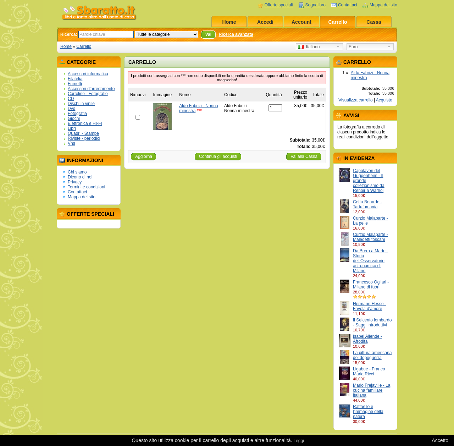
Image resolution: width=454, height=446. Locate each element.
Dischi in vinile (81, 103)
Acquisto (384, 100)
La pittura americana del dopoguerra (372, 355)
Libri (72, 128)
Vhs (71, 143)
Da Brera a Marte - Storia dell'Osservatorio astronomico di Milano (370, 260)
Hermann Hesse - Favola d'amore (369, 306)
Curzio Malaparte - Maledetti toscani (370, 237)
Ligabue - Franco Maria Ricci (369, 371)
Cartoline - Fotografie (88, 93)
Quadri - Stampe (83, 133)
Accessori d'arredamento (91, 88)
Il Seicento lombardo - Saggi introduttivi (372, 322)
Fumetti (75, 83)
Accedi (265, 22)
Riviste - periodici (84, 138)
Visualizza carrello (355, 100)
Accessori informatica (88, 73)
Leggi (298, 440)
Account (301, 22)
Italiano (309, 46)
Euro (353, 46)
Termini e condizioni (86, 187)
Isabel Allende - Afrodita (367, 339)
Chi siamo (77, 172)
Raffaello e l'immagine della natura (368, 411)
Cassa (373, 22)
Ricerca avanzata (235, 34)
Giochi (74, 118)
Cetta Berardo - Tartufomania (367, 204)
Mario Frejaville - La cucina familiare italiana (371, 390)
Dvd (71, 108)
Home (229, 22)
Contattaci (347, 4)
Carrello (337, 22)
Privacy (75, 182)
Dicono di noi (80, 177)
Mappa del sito (383, 4)
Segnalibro (315, 4)
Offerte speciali (279, 4)
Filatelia (75, 78)
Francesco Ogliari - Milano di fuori (371, 285)
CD (71, 98)
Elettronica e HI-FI (85, 123)
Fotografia (77, 113)
